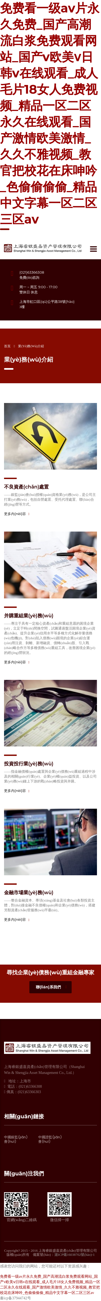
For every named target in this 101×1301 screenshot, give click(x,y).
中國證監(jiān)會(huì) (50, 1139)
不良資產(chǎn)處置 (26, 487)
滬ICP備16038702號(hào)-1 (74, 1255)
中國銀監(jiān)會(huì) (15, 1139)
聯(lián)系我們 (51, 987)
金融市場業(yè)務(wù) (28, 893)
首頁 (7, 346)
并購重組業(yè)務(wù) (28, 616)
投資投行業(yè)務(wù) (28, 764)
